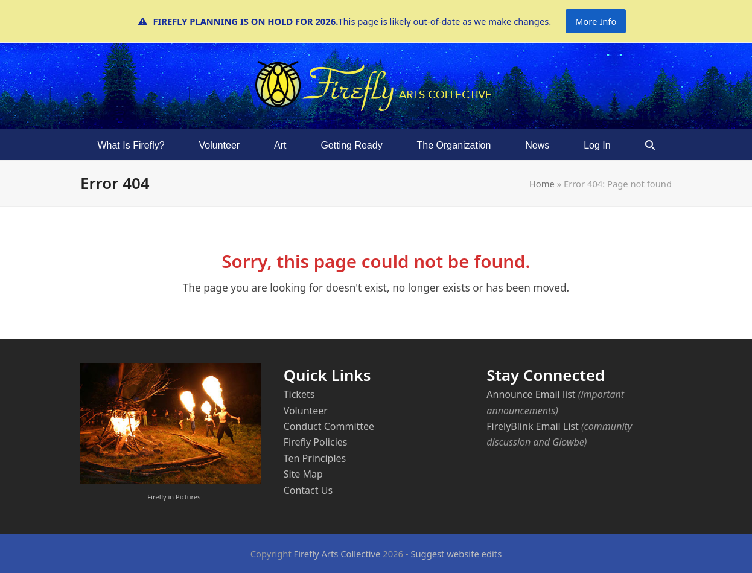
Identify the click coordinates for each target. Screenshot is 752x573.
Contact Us (308, 490)
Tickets (299, 394)
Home (542, 184)
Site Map (303, 474)
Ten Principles (315, 458)
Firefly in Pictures (173, 496)
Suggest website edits (456, 554)
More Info (595, 21)
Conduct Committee (329, 426)
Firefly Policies (316, 442)
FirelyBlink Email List (532, 426)
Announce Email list (530, 394)
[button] (650, 145)
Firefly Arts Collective (337, 554)
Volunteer (306, 410)
